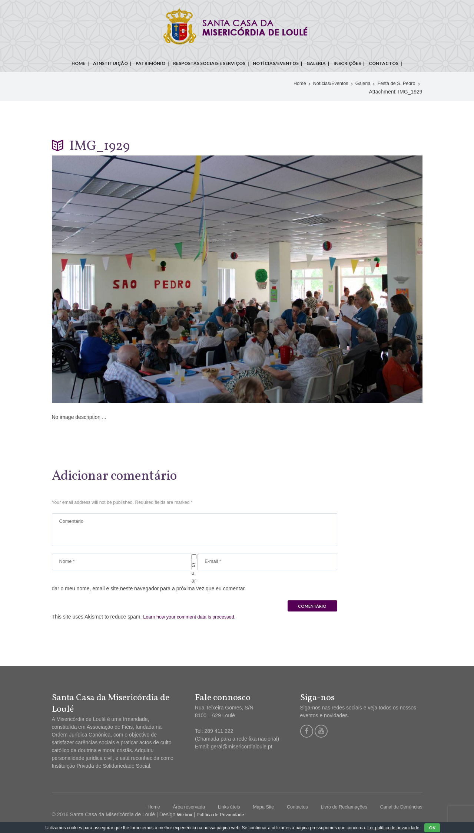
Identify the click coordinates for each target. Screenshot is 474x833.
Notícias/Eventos (276, 63)
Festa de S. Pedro (394, 84)
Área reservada (171, 811)
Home (78, 63)
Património (150, 63)
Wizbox (185, 819)
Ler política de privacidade (393, 827)
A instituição (110, 63)
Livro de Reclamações (337, 811)
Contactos (383, 63)
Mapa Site (250, 811)
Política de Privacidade (224, 819)
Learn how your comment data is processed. (194, 621)
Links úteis (214, 811)
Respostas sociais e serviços (209, 63)
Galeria (316, 63)
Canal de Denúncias (398, 811)
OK (432, 827)
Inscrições (347, 63)
